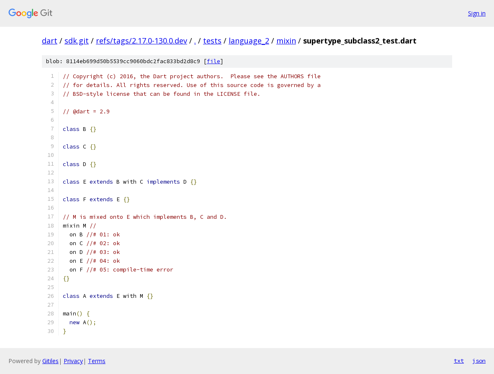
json (479, 360)
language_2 (249, 41)
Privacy (73, 361)
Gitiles (50, 361)
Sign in (477, 13)
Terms (96, 361)
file (213, 61)
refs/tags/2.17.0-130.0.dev (141, 41)
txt (459, 360)
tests (212, 41)
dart (49, 41)
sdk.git (76, 41)
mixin (286, 41)
